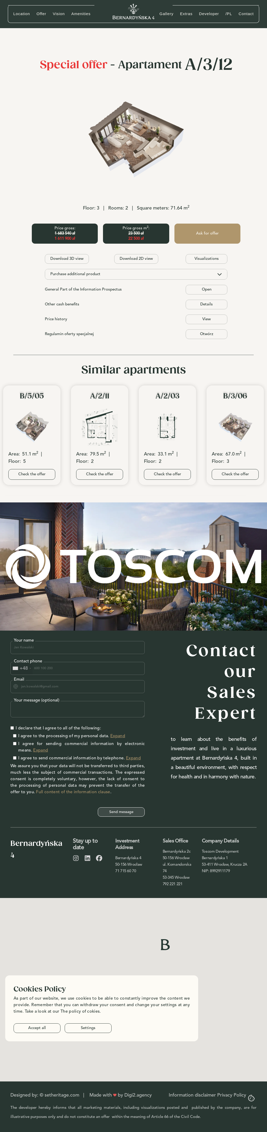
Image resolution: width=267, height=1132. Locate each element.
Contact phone (28, 661)
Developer (209, 13)
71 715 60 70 (125, 871)
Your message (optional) (36, 700)
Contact (246, 13)
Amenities (80, 13)
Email (19, 680)
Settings (88, 1028)
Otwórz (206, 334)
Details (206, 304)
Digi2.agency (138, 1095)
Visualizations (207, 259)
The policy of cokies (80, 1012)
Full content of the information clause (73, 792)
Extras (186, 13)
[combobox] (22, 668)
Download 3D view (66, 259)
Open (206, 290)
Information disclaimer (192, 1095)
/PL (229, 13)
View (206, 319)
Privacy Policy (231, 1095)
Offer (41, 13)
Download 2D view (136, 259)
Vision (59, 13)
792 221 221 (173, 884)
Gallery (167, 13)
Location (21, 13)
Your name (24, 640)
